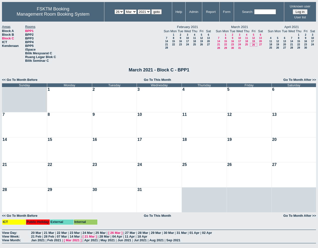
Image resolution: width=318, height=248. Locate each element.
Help (178, 12)
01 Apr (194, 233)
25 (194, 44)
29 (225, 48)
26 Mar (115, 233)
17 (187, 41)
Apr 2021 (91, 240)
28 (166, 47)
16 (180, 41)
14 (166, 41)
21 (166, 44)
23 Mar (75, 233)
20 (208, 41)
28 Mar (143, 233)
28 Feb (49, 236)
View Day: (9, 233)
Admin (193, 12)
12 (201, 38)
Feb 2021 (54, 240)
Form (227, 12)
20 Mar (36, 233)
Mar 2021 (73, 240)
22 (173, 44)
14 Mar (75, 236)
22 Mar (62, 233)
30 (232, 48)
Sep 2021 (173, 240)
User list (300, 17)
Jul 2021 (140, 240)
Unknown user (300, 6)
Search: (247, 12)
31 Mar (182, 233)
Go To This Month (157, 80)
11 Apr (130, 236)
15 (173, 41)
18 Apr (142, 236)
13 (208, 38)
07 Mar (62, 236)
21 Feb (36, 236)
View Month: (11, 240)
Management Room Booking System (53, 14)
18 (194, 41)
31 (239, 48)
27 (208, 44)
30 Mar (169, 233)
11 (194, 38)
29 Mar (156, 233)
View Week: (11, 236)
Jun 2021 (124, 240)
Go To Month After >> (299, 80)
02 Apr (207, 233)
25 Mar (100, 233)
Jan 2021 (38, 240)
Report (211, 12)
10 (187, 38)
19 (201, 41)
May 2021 (108, 240)
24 (187, 44)
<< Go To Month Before (20, 80)
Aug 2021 (156, 240)
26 (201, 44)
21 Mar (49, 233)
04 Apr (117, 236)
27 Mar (130, 233)
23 (180, 44)
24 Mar (87, 233)
